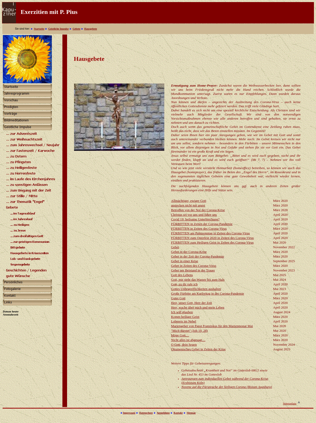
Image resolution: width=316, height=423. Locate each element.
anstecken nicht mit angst (188, 205)
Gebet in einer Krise (184, 261)
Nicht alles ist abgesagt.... (188, 340)
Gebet (175, 247)
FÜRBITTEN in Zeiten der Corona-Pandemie (201, 224)
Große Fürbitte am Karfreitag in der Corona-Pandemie (207, 293)
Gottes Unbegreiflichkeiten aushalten (196, 289)
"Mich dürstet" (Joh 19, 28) (189, 331)
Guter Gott (178, 298)
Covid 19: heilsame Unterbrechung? (195, 219)
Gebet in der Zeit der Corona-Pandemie (197, 256)
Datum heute (11, 311)
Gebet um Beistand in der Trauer (193, 270)
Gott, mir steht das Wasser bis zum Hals (197, 279)
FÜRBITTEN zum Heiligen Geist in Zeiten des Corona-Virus (212, 242)
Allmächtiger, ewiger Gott (188, 201)
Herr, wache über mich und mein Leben (197, 307)
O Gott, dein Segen (184, 344)
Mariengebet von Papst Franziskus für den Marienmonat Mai (212, 326)
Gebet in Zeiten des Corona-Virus (193, 266)
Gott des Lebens (182, 275)
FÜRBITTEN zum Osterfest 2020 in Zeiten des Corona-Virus (212, 238)
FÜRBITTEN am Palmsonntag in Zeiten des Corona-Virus (210, 233)
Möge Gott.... (180, 335)
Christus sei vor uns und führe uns (194, 215)
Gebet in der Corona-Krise (189, 252)
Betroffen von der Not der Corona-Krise (198, 210)
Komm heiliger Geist (185, 317)
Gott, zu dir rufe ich (184, 284)
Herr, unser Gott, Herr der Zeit (191, 303)
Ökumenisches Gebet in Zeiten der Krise (198, 349)
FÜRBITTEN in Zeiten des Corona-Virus (199, 228)
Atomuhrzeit (10, 314)
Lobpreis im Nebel (183, 321)
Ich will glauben (182, 312)
